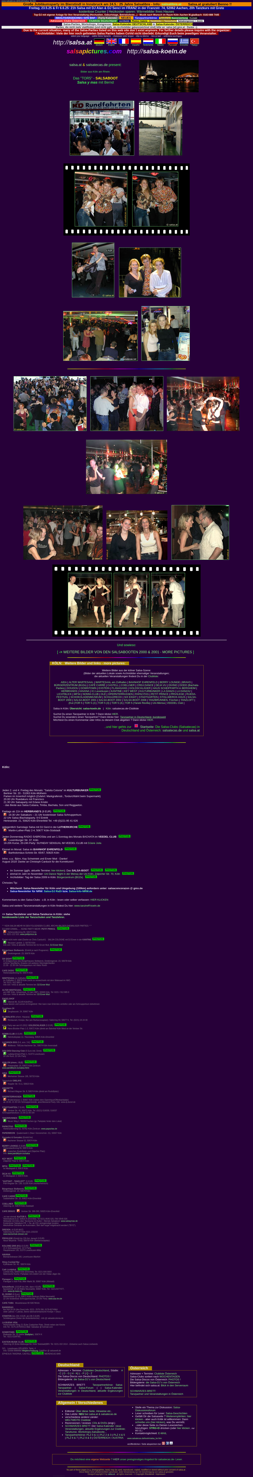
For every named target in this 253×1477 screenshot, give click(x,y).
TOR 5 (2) (90, 702)
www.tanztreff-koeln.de (87, 905)
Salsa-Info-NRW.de (80, 891)
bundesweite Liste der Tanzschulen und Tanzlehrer (33, 917)
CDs (94, 1422)
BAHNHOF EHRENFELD (143, 682)
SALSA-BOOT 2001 (85, 699)
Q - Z (89, 1373)
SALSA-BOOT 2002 (110, 699)
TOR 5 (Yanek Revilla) (137, 702)
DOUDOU (72, 688)
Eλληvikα (184, 44)
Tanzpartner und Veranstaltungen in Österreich (156, 1393)
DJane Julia (94, 843)
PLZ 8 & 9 (85, 1437)
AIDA (64, 682)
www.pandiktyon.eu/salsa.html (15, 1068)
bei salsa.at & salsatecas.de (98, 1414)
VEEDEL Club (175, 702)
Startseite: (144, 727)
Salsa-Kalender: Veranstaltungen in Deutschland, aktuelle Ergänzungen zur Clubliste (90, 1390)
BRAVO (186, 682)
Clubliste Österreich (165, 1373)
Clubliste (153, 676)
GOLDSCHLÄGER (140, 688)
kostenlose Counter (92, 11)
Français (124, 44)
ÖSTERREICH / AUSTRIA (108, 1437)
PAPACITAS (142, 694)
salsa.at (75, 65)
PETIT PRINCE (159, 694)
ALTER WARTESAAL (81, 682)
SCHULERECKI (113, 697)
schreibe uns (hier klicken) (150, 1422)
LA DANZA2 (184, 691)
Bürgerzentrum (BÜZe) (77, 877)
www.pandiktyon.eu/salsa (19, 1153)
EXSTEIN (104, 688)
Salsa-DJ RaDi (53, 891)
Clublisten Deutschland (96, 1370)
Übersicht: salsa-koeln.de (85, 708)
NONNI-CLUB (91, 694)
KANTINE (116, 691)
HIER (115, 714)
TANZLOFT (187, 699)
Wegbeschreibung (30, 1351)
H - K (75, 1373)
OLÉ (103, 694)
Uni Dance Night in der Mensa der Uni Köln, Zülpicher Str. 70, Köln (89, 873)
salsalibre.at (171, 4)
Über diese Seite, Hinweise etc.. (94, 1411)
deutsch (99, 44)
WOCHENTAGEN (170, 1376)
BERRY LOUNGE (170, 682)
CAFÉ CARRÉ (97, 685)
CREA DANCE (145, 685)
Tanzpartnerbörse (75, 1434)
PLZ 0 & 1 (92, 1434)
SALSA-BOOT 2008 (135, 699)
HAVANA (84, 691)
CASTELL (113, 685)
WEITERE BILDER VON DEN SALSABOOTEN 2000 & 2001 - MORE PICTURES (127, 652)
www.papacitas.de (49, 1129)
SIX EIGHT (130, 697)
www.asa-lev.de (55, 1299)
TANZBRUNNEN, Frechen (163, 699)
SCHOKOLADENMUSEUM (86, 697)
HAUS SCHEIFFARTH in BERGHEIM (174, 688)
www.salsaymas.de (69, 1221)
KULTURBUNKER (149, 691)
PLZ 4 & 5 (119, 1434)
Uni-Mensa (158, 702)
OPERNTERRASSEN (120, 694)
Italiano (160, 44)
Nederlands (148, 44)
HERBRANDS (69, 691)
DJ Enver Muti (56, 945)
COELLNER (128, 685)
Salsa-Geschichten (176, 1413)
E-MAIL (162, 1433)
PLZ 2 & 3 (105, 1434)
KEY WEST (130, 691)
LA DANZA (168, 691)
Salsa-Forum (86, 1387)
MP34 (77, 694)
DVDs (103, 1422)
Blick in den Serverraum (174, 1385)
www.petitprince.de (28, 934)
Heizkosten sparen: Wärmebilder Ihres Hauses (141, 11)
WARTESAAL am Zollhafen (111, 682)
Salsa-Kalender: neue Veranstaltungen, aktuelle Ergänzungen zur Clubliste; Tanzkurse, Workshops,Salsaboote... (95, 1428)
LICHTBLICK (64, 694)
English (111, 44)
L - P (81, 1373)
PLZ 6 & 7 (72, 1437)
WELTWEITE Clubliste (78, 1420)
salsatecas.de (97, 65)
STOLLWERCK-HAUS (172, 697)
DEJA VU (161, 685)
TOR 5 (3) (104, 702)
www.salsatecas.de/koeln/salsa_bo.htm (19, 1)
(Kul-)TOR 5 (75, 702)
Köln (108, 708)
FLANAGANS (119, 688)
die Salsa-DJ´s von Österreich (163, 1382)
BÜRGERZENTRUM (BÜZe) (70, 685)
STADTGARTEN (148, 697)
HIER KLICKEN (99, 899)
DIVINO (172, 685)
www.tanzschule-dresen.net (15, 1234)
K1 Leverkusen (100, 691)
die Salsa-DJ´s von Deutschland (92, 1379)
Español (136, 44)
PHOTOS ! (105, 1376)
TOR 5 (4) (117, 702)
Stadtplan (29, 1334)
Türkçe (194, 44)
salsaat (194, 730)
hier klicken (57, 870)
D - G (66, 1373)
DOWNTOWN (88, 688)
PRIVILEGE (177, 694)
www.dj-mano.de (15, 1291)
